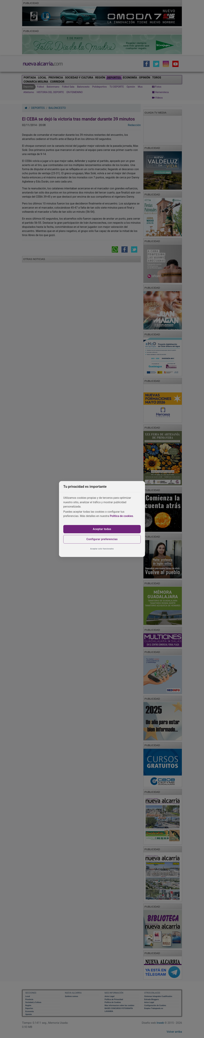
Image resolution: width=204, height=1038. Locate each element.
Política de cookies (121, 516)
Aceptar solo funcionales (102, 549)
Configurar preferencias (101, 539)
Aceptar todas (102, 529)
